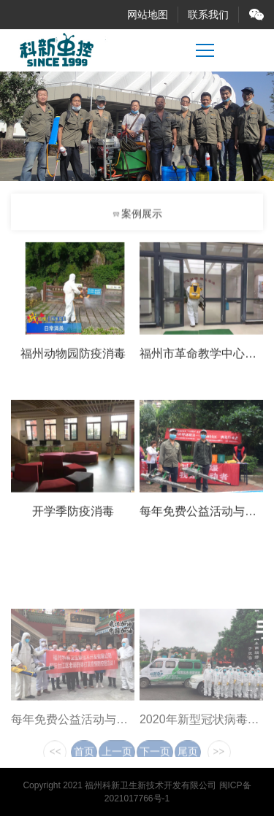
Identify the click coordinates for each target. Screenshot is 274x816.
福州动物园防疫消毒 (73, 356)
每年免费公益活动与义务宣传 (87, 737)
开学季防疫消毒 (73, 513)
